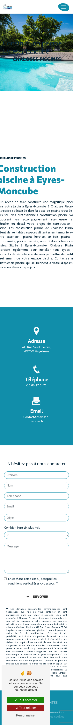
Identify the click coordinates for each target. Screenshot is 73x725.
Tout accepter (26, 700)
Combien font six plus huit (22, 522)
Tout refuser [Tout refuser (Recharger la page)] (26, 707)
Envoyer (40, 591)
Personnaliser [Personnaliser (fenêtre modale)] (26, 715)
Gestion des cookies (50, 716)
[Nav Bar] (63, 7)
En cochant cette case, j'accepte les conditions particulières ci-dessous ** (33, 576)
